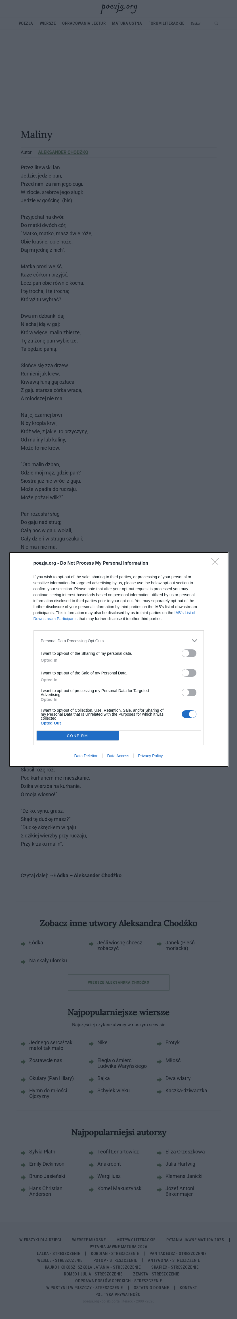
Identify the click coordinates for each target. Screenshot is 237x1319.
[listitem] (118, 641)
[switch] (189, 653)
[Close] (216, 563)
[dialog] (118, 659)
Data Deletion (86, 756)
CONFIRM (77, 736)
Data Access (118, 756)
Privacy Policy (150, 756)
